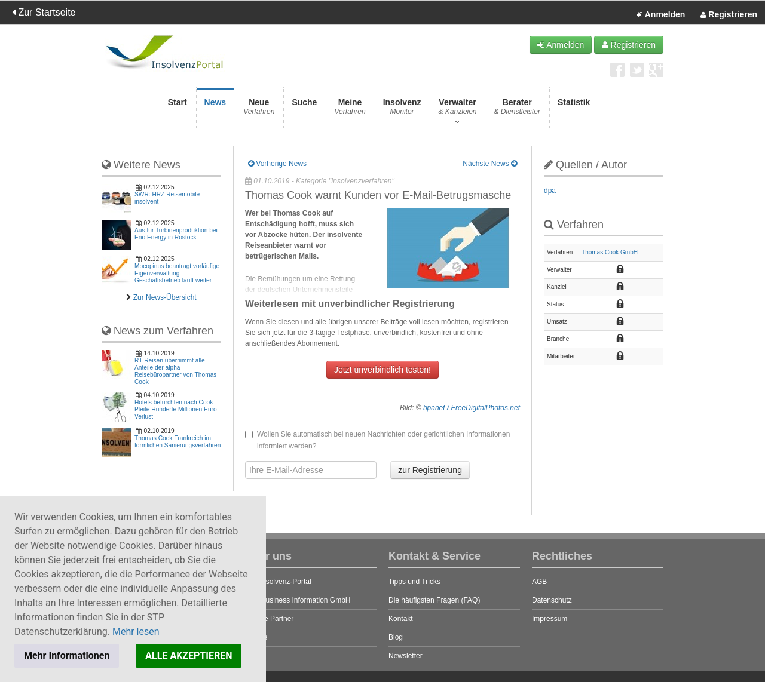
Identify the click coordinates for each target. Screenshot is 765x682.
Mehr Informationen (66, 655)
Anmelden (661, 15)
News (215, 110)
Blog (395, 637)
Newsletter (405, 656)
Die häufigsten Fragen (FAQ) (434, 600)
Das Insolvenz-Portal (278, 581)
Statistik (574, 110)
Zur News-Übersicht (165, 297)
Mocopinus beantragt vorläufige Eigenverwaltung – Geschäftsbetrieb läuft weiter (176, 273)
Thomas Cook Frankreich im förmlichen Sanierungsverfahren (177, 441)
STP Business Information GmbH (298, 600)
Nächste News (490, 163)
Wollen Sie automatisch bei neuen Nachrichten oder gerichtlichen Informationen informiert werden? (377, 440)
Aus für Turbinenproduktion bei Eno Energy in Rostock (176, 234)
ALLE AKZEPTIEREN (188, 655)
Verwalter (457, 110)
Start (177, 110)
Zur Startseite (43, 12)
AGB (539, 581)
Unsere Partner (269, 619)
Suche (304, 110)
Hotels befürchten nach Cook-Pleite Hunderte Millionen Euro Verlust (175, 409)
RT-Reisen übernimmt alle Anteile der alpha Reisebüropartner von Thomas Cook (175, 371)
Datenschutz (552, 600)
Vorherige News (277, 163)
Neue (258, 110)
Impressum (549, 619)
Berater (517, 110)
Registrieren (728, 15)
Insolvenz (402, 110)
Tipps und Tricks (414, 581)
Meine (349, 110)
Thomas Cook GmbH (610, 252)
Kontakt (400, 619)
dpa (550, 190)
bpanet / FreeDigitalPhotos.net (471, 408)
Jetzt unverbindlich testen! (382, 369)
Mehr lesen (136, 631)
